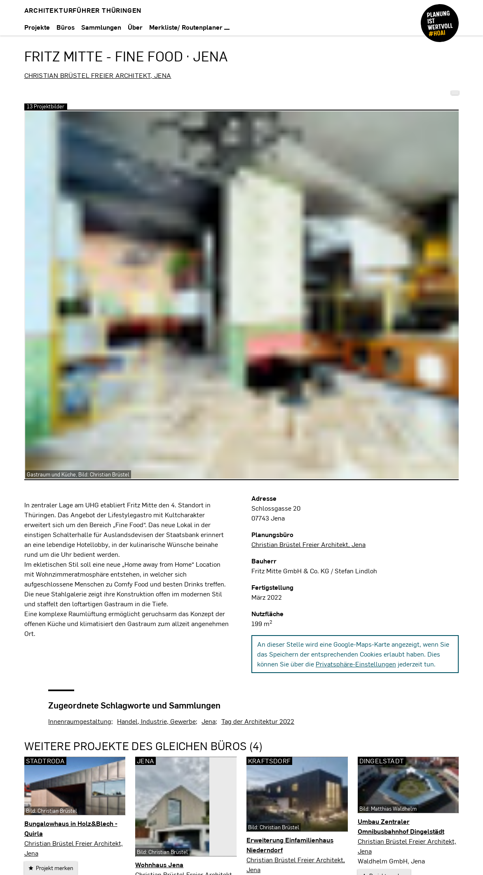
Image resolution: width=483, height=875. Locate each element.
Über (135, 27)
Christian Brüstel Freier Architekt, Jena (97, 75)
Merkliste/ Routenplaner (189, 27)
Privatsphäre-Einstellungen (356, 664)
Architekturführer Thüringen (83, 10)
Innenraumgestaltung (79, 721)
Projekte (37, 27)
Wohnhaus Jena (159, 864)
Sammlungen (101, 27)
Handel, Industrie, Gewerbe (156, 721)
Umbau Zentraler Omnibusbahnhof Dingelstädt (401, 826)
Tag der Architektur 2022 (257, 721)
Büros (65, 27)
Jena (209, 721)
